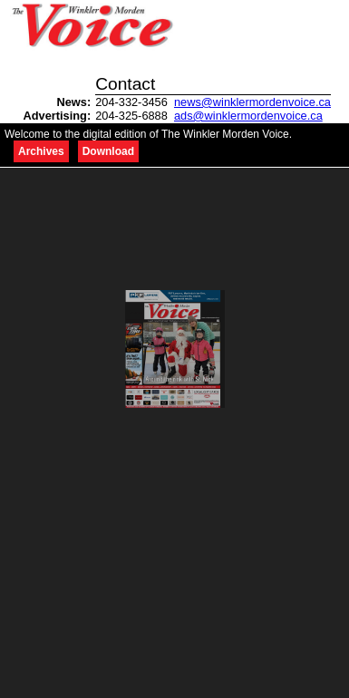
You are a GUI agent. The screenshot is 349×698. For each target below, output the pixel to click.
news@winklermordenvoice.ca (252, 102)
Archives (41, 151)
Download (108, 151)
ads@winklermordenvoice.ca (248, 115)
